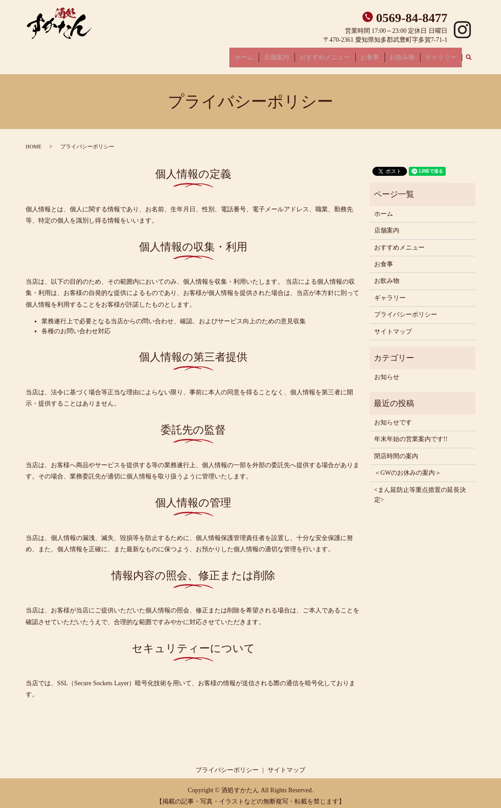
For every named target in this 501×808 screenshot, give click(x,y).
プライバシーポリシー (405, 308)
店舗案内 (295, 54)
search (473, 54)
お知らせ (386, 371)
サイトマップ (393, 325)
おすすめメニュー (339, 54)
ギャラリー (443, 54)
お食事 (380, 54)
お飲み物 (408, 54)
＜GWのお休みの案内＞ (407, 467)
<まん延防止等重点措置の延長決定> (420, 489)
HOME (33, 141)
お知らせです (393, 416)
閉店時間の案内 (396, 450)
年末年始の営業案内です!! (410, 433)
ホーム (266, 54)
